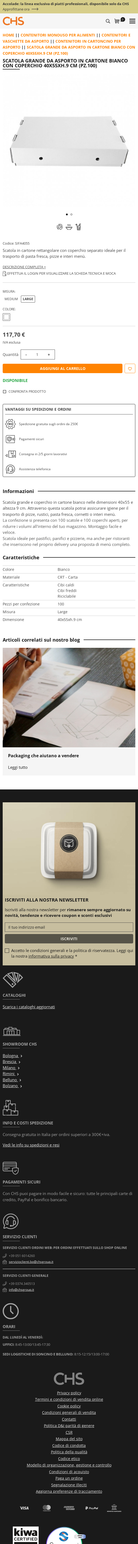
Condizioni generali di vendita (69, 1412)
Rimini (11, 1073)
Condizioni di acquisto (69, 1471)
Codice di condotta (69, 1445)
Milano (11, 1067)
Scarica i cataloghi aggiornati (29, 1006)
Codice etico (69, 1458)
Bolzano (13, 1085)
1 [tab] (67, 214)
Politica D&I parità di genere (69, 1425)
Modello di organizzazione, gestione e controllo (69, 1465)
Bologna (13, 1055)
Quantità (10, 354)
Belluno (12, 1079)
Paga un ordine (69, 1478)
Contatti (69, 1419)
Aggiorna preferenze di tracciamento (69, 1491)
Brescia (12, 1061)
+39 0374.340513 (22, 1283)
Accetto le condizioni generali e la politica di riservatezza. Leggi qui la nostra (72, 953)
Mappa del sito (69, 1438)
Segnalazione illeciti (69, 1484)
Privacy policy (69, 1392)
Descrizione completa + (24, 266)
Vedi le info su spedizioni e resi (31, 1145)
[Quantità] (37, 354)
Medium (11, 299)
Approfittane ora (16, 9)
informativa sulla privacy (51, 956)
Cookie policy (69, 1406)
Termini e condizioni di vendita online (69, 1399)
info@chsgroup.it (21, 1289)
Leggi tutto (18, 767)
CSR (69, 1432)
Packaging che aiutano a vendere (43, 756)
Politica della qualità (69, 1451)
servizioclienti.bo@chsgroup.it (31, 1261)
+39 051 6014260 (22, 1255)
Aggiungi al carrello (62, 368)
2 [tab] (71, 214)
